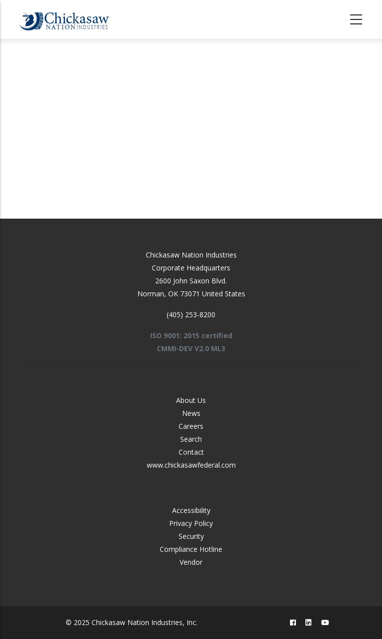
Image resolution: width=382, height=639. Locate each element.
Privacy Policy (191, 523)
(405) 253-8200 (191, 314)
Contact (191, 452)
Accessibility (191, 510)
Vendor (191, 562)
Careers (191, 426)
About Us (191, 400)
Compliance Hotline (191, 549)
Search (191, 439)
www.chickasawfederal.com (191, 465)
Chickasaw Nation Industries (191, 254)
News (191, 413)
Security (191, 536)
